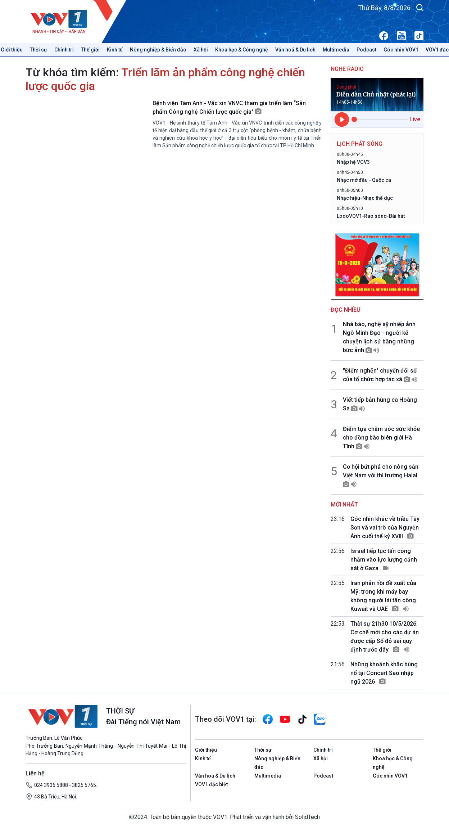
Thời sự (38, 50)
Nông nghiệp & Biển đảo (158, 50)
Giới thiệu (206, 750)
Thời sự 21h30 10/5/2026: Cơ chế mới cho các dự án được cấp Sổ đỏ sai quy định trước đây (384, 636)
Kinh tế (115, 50)
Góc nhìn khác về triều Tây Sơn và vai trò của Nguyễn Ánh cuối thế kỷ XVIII (384, 527)
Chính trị (64, 50)
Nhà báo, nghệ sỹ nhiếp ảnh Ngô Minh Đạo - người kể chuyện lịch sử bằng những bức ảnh (379, 337)
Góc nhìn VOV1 (401, 50)
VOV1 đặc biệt (211, 784)
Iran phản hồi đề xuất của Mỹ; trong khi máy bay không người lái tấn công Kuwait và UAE (383, 596)
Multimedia (336, 50)
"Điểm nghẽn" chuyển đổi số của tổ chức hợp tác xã (380, 375)
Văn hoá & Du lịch (295, 50)
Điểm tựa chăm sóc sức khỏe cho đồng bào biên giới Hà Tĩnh (381, 437)
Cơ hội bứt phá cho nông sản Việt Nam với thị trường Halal (380, 475)
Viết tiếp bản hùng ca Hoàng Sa (380, 404)
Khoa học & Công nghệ (241, 50)
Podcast (366, 50)
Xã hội (201, 50)
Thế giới (90, 50)
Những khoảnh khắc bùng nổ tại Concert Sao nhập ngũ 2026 (384, 673)
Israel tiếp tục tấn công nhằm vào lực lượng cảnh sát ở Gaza (383, 560)
